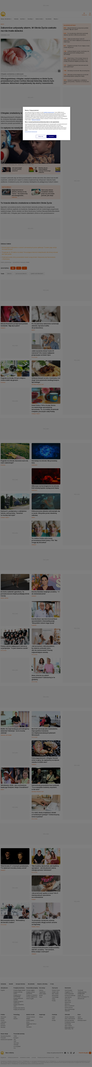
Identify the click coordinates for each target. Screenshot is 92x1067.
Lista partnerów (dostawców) (31, 131)
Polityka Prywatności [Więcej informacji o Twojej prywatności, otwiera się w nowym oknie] (36, 119)
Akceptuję (51, 136)
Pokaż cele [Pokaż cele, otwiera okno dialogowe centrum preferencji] (40, 136)
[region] (46, 123)
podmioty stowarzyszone (49, 112)
